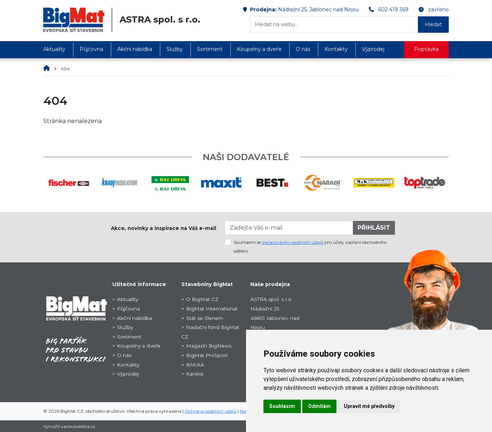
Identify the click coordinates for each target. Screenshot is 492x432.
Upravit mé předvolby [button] (369, 406)
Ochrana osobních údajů (211, 411)
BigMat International (211, 309)
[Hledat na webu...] (334, 24)
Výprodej (373, 49)
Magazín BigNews (208, 346)
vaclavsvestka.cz (78, 426)
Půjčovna (91, 49)
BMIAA (195, 365)
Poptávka (426, 49)
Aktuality (54, 49)
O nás (303, 49)
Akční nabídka (134, 49)
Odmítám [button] (319, 406)
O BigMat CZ (202, 299)
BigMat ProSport (207, 355)
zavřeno (438, 9)
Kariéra (194, 374)
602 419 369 (393, 9)
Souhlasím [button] (282, 406)
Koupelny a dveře (259, 49)
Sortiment (210, 49)
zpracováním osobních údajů (292, 242)
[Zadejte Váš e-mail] (289, 228)
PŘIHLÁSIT (374, 227)
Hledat (433, 24)
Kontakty (336, 49)
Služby (174, 49)
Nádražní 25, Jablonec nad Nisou (318, 9)
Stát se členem (204, 318)
